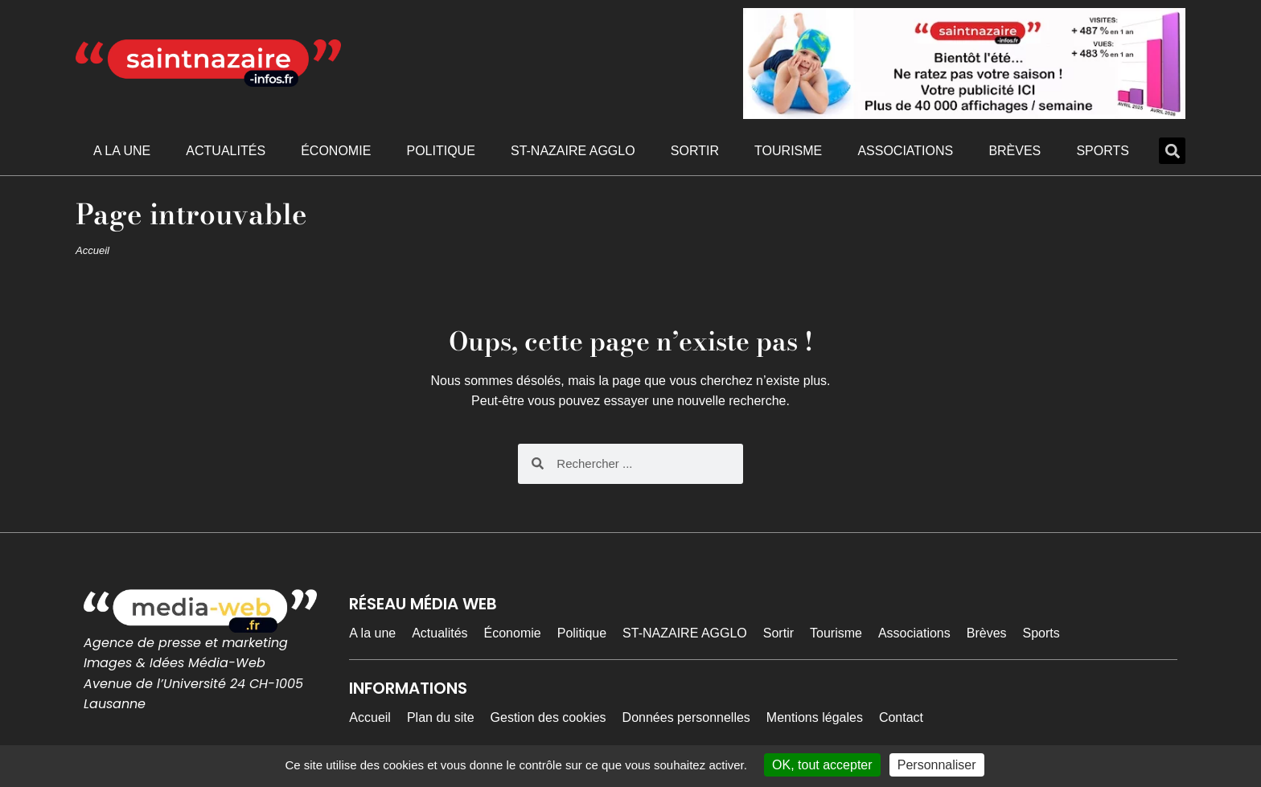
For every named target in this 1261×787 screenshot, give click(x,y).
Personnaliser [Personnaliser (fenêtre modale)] (936, 765)
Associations (905, 151)
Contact (901, 717)
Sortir (695, 151)
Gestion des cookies (548, 717)
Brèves (1014, 151)
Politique (440, 151)
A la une (121, 151)
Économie (336, 151)
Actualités (225, 151)
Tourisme (788, 151)
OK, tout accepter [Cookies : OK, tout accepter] (822, 765)
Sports (1102, 151)
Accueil (92, 250)
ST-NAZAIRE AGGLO (573, 151)
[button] (1172, 150)
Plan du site (440, 717)
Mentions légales (814, 717)
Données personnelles (686, 717)
